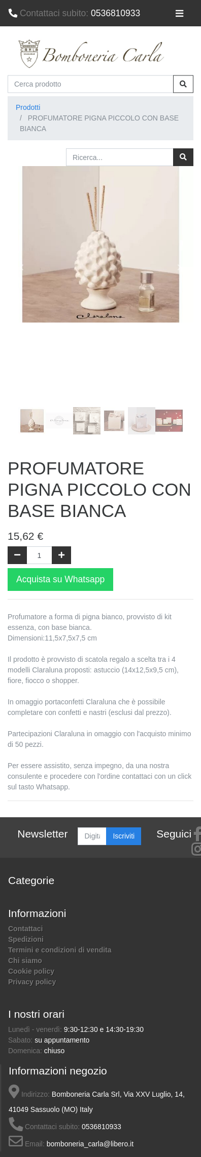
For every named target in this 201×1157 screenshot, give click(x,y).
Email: (27, 1144)
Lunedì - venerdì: (36, 1029)
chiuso (54, 1051)
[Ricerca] (183, 157)
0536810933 (74, 13)
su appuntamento (62, 1040)
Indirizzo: (29, 1094)
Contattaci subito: (44, 1127)
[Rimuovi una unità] (17, 555)
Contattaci (25, 929)
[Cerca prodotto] (91, 84)
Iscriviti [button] (124, 836)
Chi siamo (25, 960)
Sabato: (21, 1040)
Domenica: (26, 1051)
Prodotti (28, 107)
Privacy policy (32, 982)
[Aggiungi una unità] (61, 555)
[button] (22, 267)
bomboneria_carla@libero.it (90, 1144)
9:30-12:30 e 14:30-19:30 (104, 1029)
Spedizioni (26, 939)
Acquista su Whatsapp (60, 579)
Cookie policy (31, 971)
